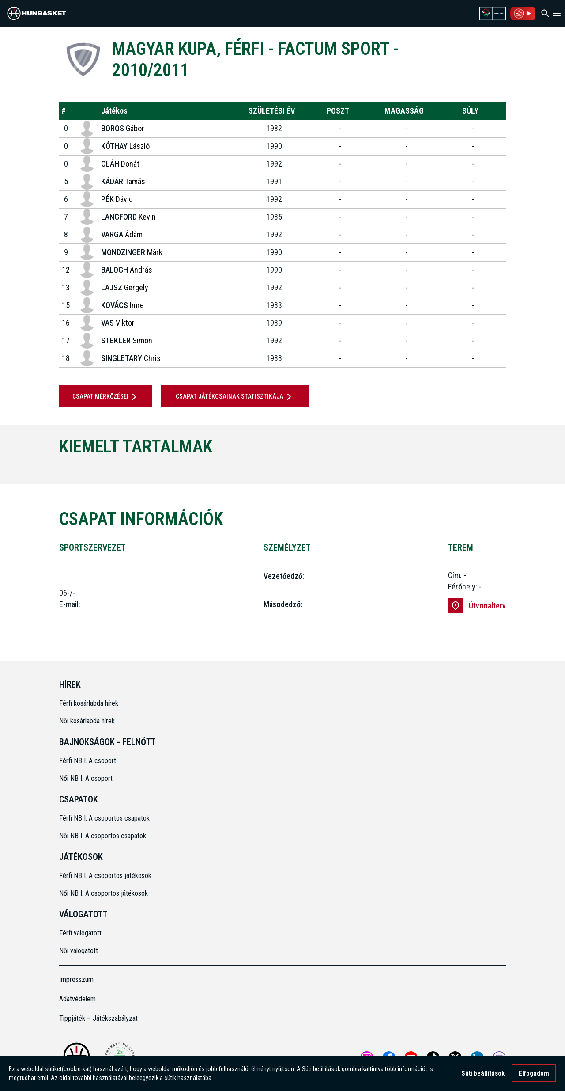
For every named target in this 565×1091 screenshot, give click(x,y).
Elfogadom (534, 1073)
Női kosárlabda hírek (87, 721)
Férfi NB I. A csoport (87, 760)
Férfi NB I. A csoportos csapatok (105, 818)
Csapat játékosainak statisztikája (235, 397)
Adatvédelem (77, 999)
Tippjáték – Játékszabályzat (98, 1018)
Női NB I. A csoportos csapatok (103, 836)
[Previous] (44, 468)
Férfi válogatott (80, 933)
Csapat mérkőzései (105, 397)
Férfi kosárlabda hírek (88, 703)
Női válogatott (78, 951)
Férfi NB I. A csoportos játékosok (105, 875)
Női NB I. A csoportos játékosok (103, 893)
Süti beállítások (483, 1073)
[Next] (520, 468)
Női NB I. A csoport (86, 778)
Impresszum (76, 979)
